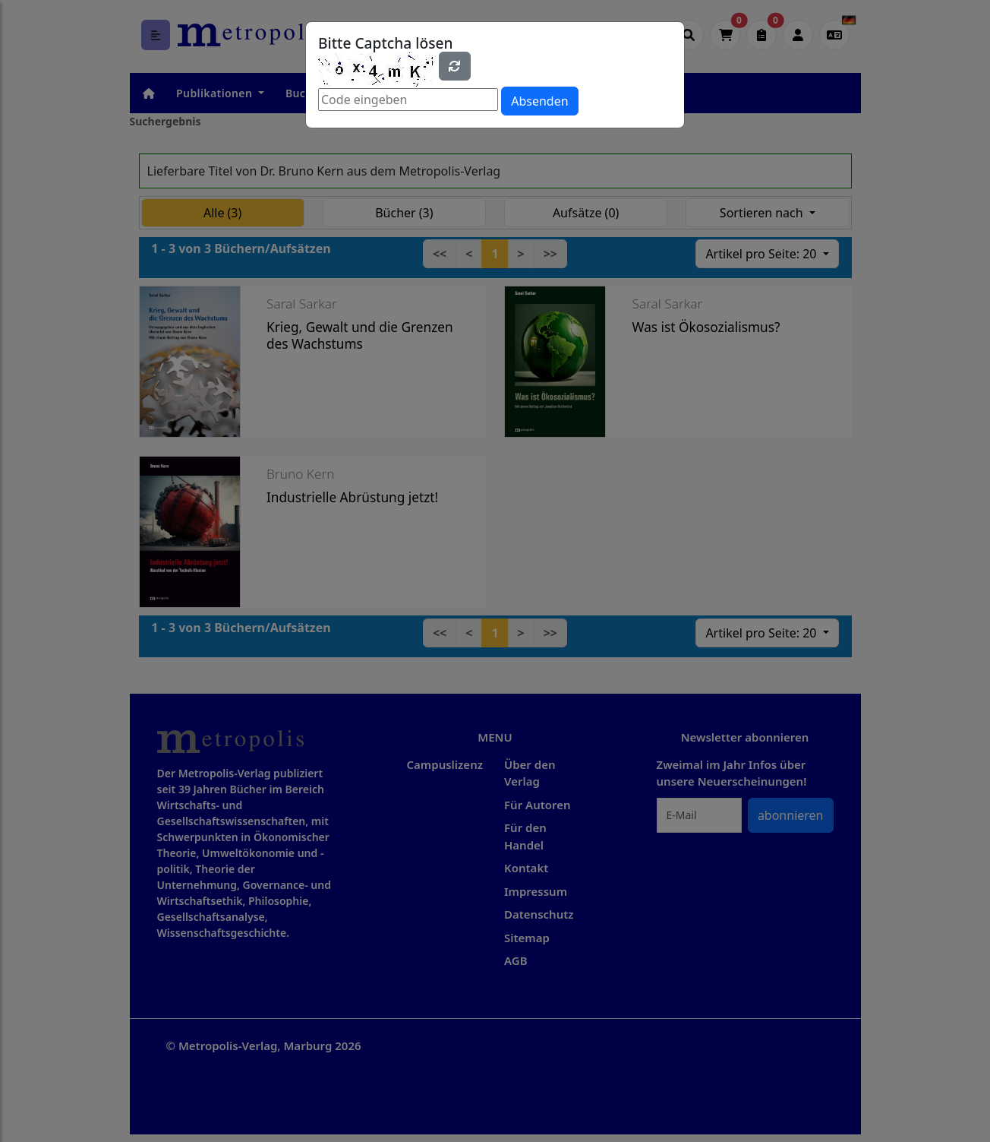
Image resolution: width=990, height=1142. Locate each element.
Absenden (539, 101)
